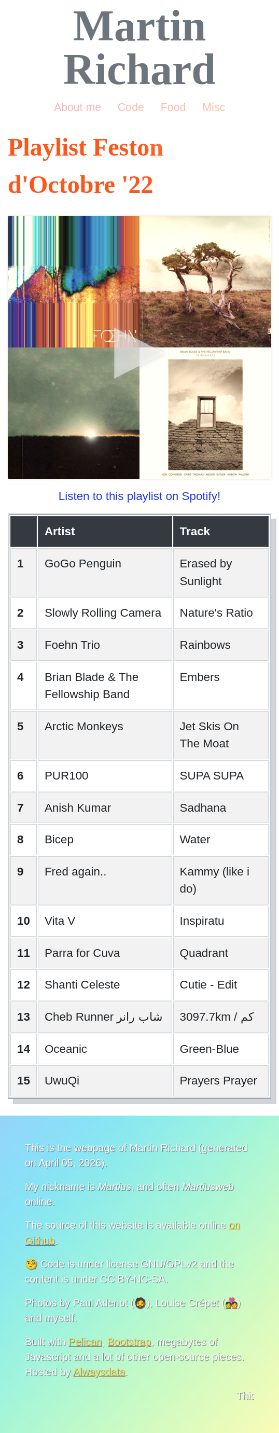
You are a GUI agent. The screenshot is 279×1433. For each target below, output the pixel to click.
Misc (213, 107)
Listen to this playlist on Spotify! (139, 496)
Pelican (85, 1341)
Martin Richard (139, 47)
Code (131, 107)
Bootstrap (129, 1341)
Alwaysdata (99, 1372)
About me (77, 107)
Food (173, 107)
